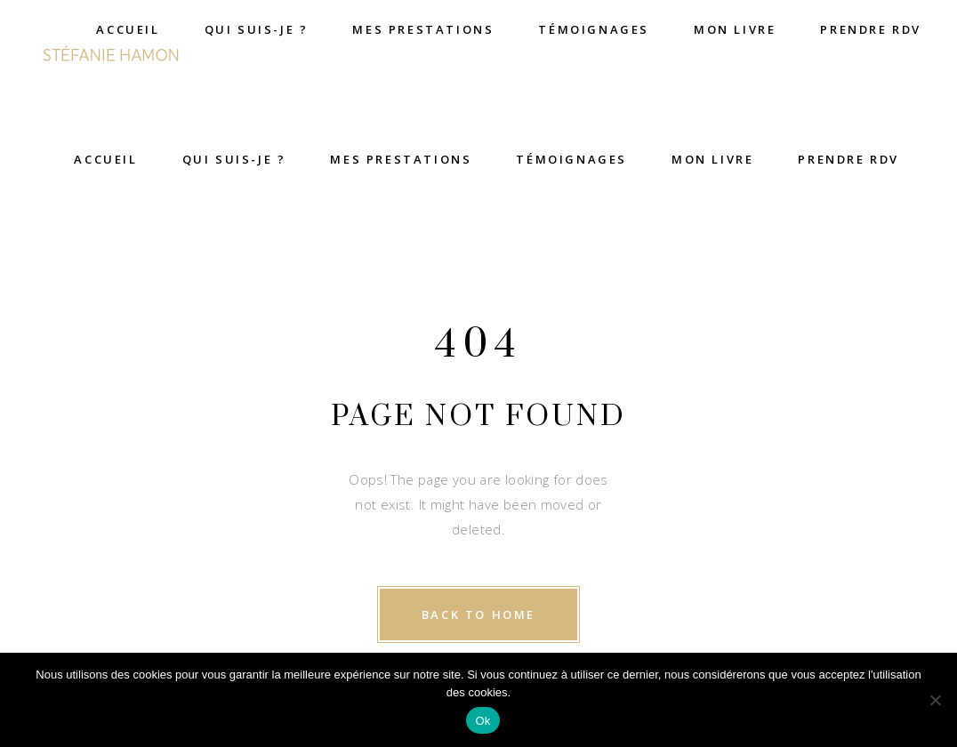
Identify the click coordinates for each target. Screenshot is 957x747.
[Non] (935, 700)
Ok (482, 720)
